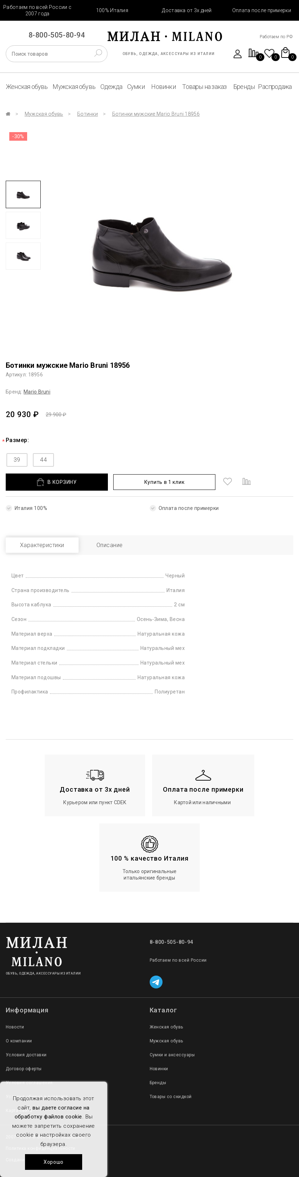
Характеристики (42, 545)
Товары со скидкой (171, 1096)
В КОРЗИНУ (56, 482)
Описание (109, 545)
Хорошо (54, 1162)
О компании (19, 1040)
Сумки (136, 86)
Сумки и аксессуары (172, 1054)
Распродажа (274, 86)
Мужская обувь (74, 86)
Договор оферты (24, 1068)
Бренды (244, 86)
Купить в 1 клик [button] (164, 482)
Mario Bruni (37, 392)
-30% (18, 136)
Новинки (163, 86)
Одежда (111, 86)
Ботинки (87, 114)
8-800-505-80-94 (57, 35)
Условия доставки (26, 1054)
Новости (15, 1027)
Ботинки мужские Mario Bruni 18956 (156, 114)
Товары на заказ (204, 86)
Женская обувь (27, 86)
